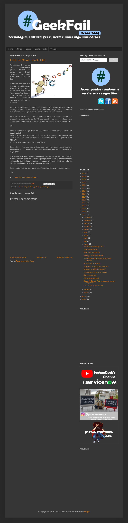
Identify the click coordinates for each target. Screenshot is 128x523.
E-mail (21, 187)
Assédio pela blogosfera (92, 263)
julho (86, 232)
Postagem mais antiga (64, 257)
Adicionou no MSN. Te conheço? (95, 269)
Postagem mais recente (18, 257)
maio (86, 238)
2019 (84, 191)
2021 (84, 185)
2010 (84, 296)
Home (10, 49)
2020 (84, 188)
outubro (87, 223)
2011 (84, 215)
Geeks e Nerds (41, 49)
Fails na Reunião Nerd (91, 278)
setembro (87, 226)
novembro (87, 220)
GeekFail (30, 187)
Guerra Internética (90, 275)
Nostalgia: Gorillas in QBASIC (94, 255)
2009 (84, 299)
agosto (86, 229)
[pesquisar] (93, 60)
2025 (84, 173)
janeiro (86, 292)
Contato (53, 49)
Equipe (28, 49)
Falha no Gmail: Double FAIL (28, 60)
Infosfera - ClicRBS (30, 177)
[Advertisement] (24, 141)
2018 (84, 194)
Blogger (86, 512)
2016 (84, 200)
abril (85, 241)
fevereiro (87, 289)
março (86, 244)
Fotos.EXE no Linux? (91, 250)
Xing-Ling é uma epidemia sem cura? (96, 266)
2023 (84, 179)
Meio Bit (18, 177)
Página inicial (41, 257)
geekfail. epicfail (39, 187)
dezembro (87, 217)
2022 (84, 182)
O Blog (19, 49)
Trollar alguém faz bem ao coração (95, 272)
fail (25, 187)
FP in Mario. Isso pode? (92, 252)
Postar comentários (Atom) (25, 261)
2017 (84, 197)
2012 (84, 212)
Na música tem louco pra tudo (94, 246)
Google (46, 187)
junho (86, 235)
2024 (84, 176)
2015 (84, 203)
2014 (84, 206)
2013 (84, 209)
